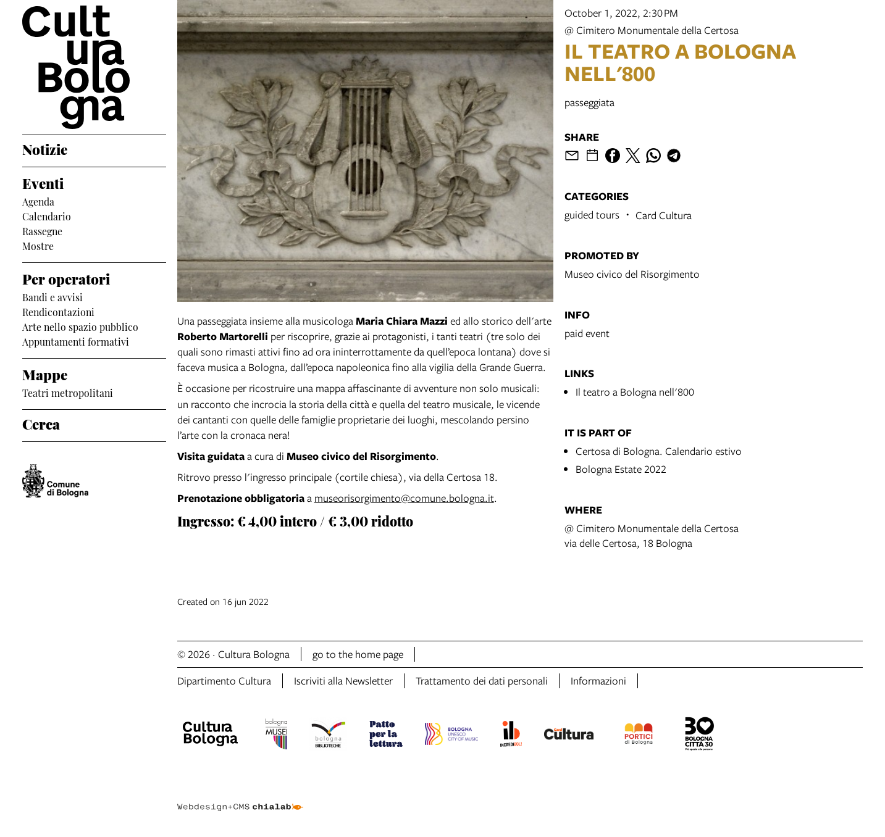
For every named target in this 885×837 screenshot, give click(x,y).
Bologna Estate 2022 (621, 469)
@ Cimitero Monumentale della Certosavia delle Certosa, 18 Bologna (651, 535)
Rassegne (42, 230)
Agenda (38, 200)
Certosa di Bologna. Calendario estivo (659, 451)
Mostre (38, 245)
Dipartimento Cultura (224, 680)
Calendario (46, 215)
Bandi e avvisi (52, 296)
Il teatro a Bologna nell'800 (635, 392)
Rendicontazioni (58, 311)
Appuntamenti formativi (75, 341)
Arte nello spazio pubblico (80, 326)
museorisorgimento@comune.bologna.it (404, 498)
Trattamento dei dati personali (482, 680)
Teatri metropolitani (67, 392)
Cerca (41, 422)
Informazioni (598, 680)
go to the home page (357, 654)
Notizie (44, 148)
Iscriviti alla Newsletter (343, 680)
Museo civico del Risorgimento (632, 274)
